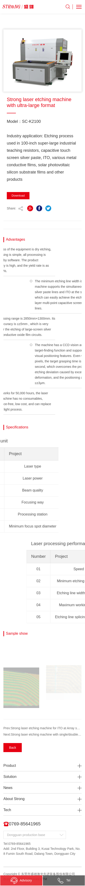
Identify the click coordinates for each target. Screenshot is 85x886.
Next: (42, 734)
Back (12, 747)
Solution (10, 777)
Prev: (42, 728)
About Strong (13, 799)
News (7, 788)
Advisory (21, 880)
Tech (7, 810)
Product (9, 765)
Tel (63, 880)
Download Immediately (18, 196)
